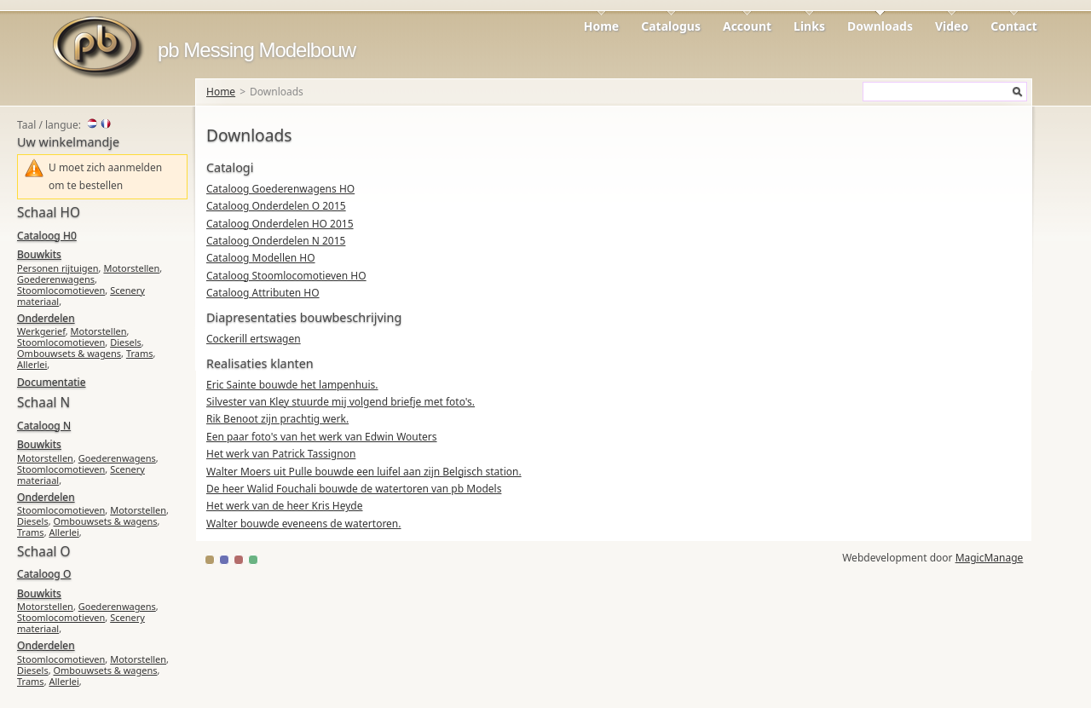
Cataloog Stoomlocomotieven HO (286, 275)
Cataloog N (44, 425)
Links (809, 26)
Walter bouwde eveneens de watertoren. (303, 523)
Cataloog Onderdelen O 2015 (276, 206)
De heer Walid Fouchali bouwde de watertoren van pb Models (353, 488)
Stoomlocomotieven (61, 290)
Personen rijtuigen (58, 268)
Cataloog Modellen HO (260, 257)
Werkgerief (41, 331)
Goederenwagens (56, 279)
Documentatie (51, 382)
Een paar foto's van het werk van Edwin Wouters (321, 436)
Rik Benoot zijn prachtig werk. (277, 419)
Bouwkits (39, 254)
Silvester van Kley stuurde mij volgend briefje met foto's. (340, 401)
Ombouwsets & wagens (69, 353)
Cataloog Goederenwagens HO (280, 188)
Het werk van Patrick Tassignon (280, 453)
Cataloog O (44, 574)
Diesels (125, 342)
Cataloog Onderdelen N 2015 (275, 240)
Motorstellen (131, 268)
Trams (139, 353)
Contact (1013, 26)
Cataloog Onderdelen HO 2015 (280, 223)
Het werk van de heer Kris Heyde (284, 505)
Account (747, 26)
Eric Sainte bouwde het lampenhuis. (292, 384)
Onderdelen (46, 318)
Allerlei (32, 364)
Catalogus (671, 26)
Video (951, 26)
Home (601, 26)
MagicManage (989, 557)
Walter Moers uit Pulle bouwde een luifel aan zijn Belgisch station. (364, 471)
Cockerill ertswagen (253, 338)
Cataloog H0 (47, 235)
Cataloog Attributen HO (263, 292)
